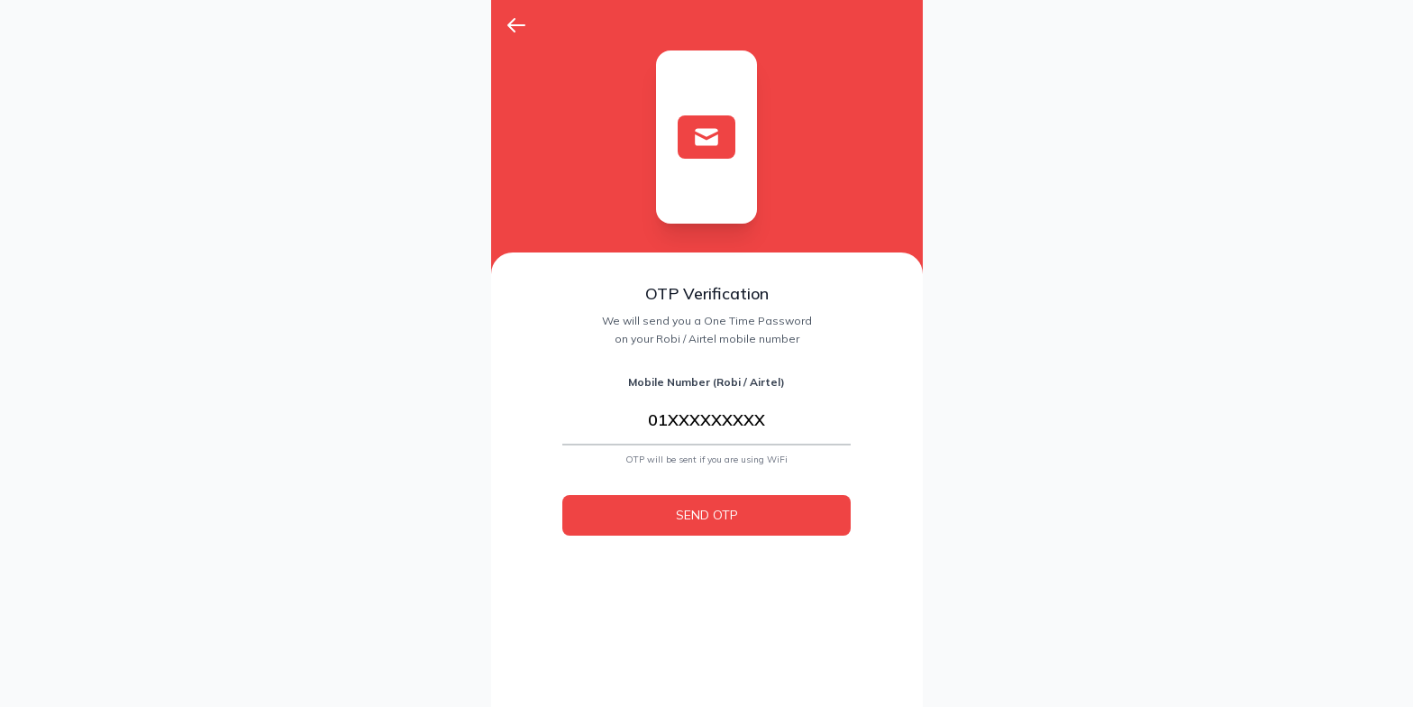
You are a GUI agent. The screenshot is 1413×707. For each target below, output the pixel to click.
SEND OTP (707, 515)
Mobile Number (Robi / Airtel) (706, 382)
